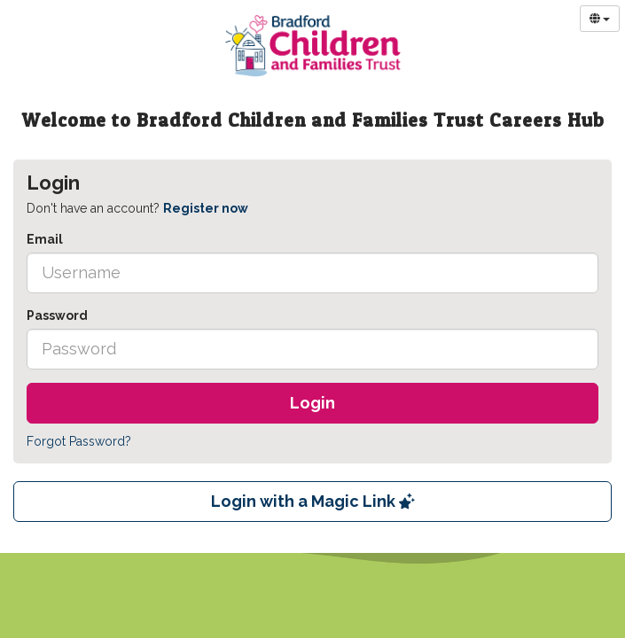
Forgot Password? (79, 441)
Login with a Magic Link (313, 501)
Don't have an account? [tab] (137, 208)
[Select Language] (600, 18)
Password (57, 315)
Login (312, 402)
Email (45, 239)
